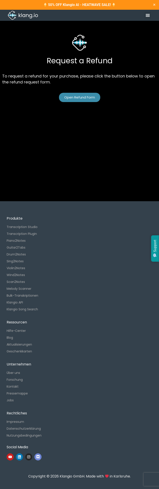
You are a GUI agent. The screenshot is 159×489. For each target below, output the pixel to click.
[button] (147, 15)
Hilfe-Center (16, 331)
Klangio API (15, 302)
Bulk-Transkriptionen (22, 295)
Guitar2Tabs (16, 247)
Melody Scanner (19, 288)
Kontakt (13, 386)
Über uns (13, 373)
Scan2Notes (16, 282)
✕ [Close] (154, 5)
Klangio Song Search (22, 309)
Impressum (15, 421)
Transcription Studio (22, 227)
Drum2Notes (16, 254)
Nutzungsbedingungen (24, 435)
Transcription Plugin (22, 234)
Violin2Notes (16, 268)
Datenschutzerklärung (24, 428)
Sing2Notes (15, 261)
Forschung (15, 379)
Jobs (10, 400)
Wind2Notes (16, 275)
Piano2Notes (16, 240)
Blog (10, 337)
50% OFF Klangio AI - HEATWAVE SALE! (80, 5)
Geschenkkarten (19, 351)
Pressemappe (17, 393)
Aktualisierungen (19, 344)
